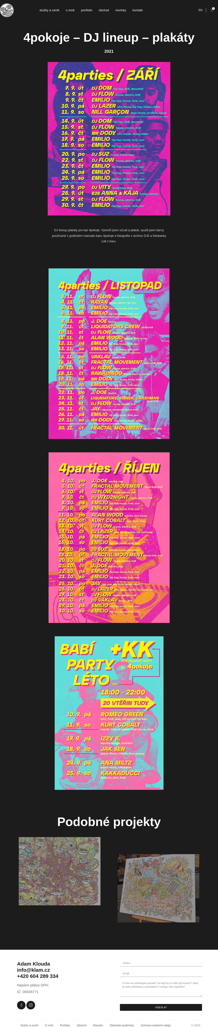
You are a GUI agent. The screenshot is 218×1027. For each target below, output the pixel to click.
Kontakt (138, 10)
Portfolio (86, 10)
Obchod (104, 10)
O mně (70, 10)
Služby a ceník (49, 10)
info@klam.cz (33, 970)
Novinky (120, 10)
